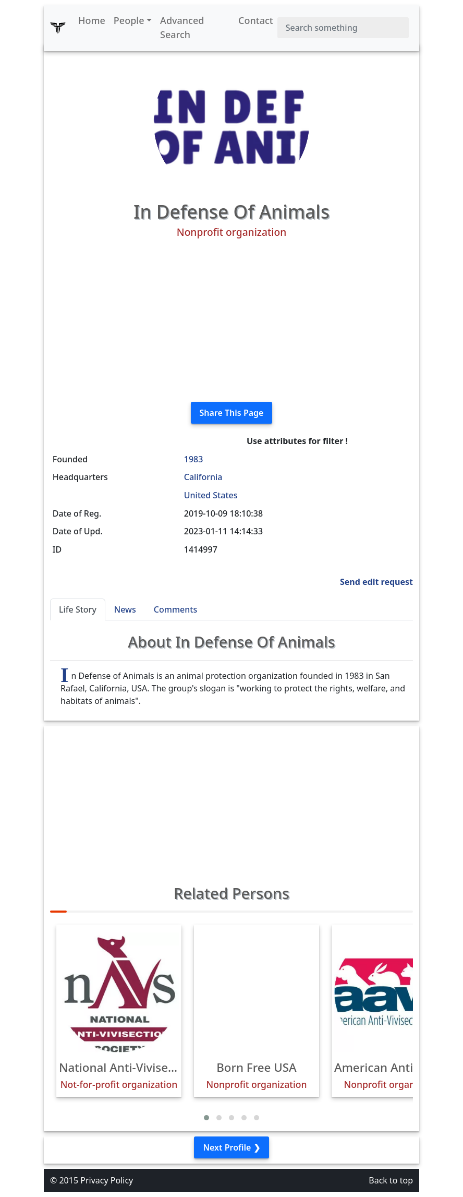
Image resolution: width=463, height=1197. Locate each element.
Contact (255, 20)
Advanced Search (182, 27)
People (129, 20)
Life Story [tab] (77, 609)
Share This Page (232, 412)
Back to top (391, 1180)
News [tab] (125, 609)
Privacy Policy (106, 1180)
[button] (206, 1117)
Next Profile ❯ (231, 1147)
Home (91, 20)
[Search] (343, 27)
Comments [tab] (175, 609)
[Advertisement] (231, 320)
